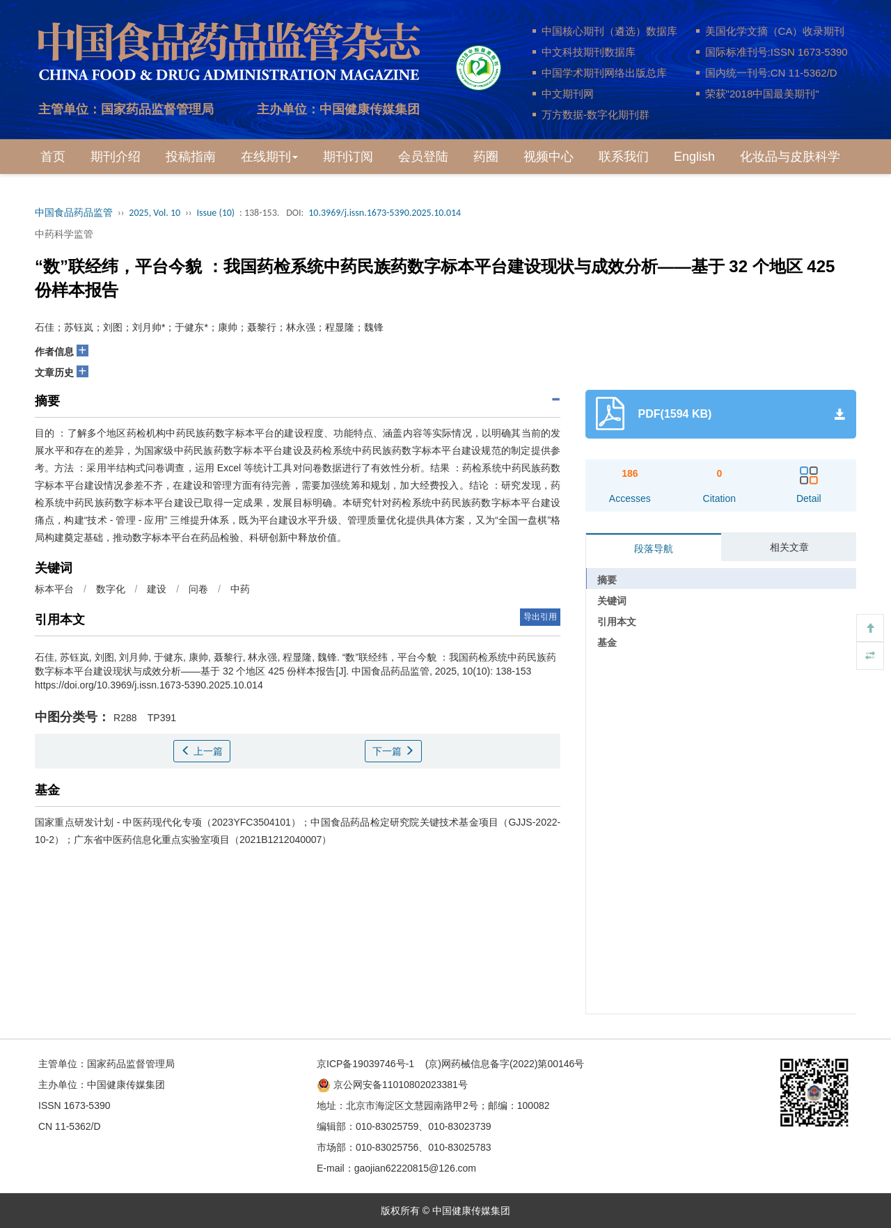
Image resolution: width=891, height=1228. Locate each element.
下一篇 (393, 751)
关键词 (611, 600)
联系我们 (624, 157)
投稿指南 (191, 157)
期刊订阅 (348, 157)
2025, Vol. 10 (154, 213)
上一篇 (202, 751)
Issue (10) (215, 213)
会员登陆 (423, 157)
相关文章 (789, 547)
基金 (607, 642)
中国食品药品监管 (74, 213)
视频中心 (548, 157)
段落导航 (653, 548)
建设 (156, 589)
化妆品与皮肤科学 (790, 157)
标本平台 (54, 589)
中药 (240, 589)
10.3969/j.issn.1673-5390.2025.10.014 (384, 213)
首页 (52, 157)
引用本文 (616, 621)
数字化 (110, 589)
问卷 (198, 589)
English (694, 157)
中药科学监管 (64, 233)
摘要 (607, 579)
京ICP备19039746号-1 (365, 1063)
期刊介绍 (115, 157)
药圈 (485, 157)
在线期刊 (269, 157)
